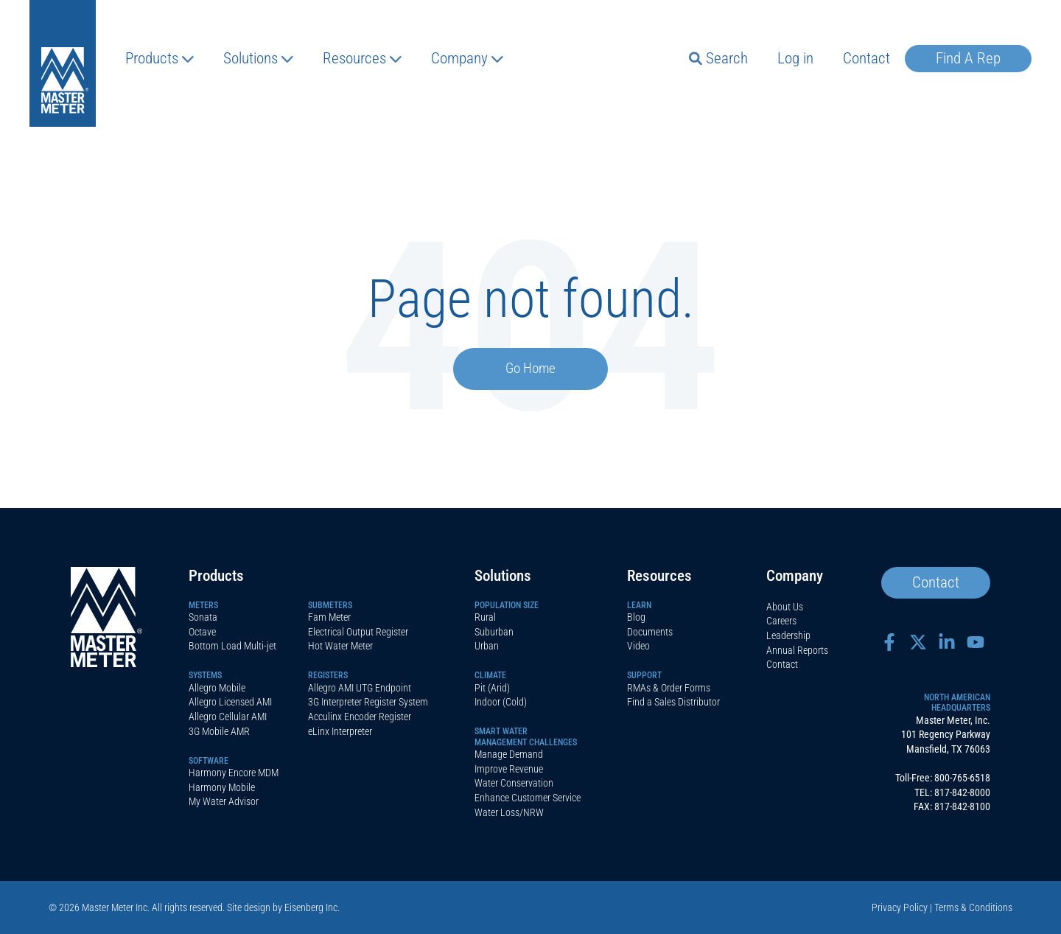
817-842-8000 (962, 792)
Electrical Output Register (358, 632)
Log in (795, 58)
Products (159, 58)
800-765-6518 (962, 778)
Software (208, 761)
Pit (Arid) (492, 688)
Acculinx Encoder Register (359, 716)
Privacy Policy (900, 907)
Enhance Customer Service (528, 798)
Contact (866, 58)
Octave (202, 632)
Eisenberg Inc (310, 907)
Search (718, 58)
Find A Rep (968, 58)
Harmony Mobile (222, 787)
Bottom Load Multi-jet (232, 646)
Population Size (507, 605)
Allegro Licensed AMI (230, 702)
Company (467, 58)
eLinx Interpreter (340, 731)
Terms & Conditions (973, 907)
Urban (487, 646)
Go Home (530, 368)
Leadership (788, 635)
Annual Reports (797, 650)
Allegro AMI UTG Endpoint (359, 688)
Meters (203, 605)
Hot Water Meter (340, 646)
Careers (781, 621)
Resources (362, 58)
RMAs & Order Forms (668, 688)
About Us (784, 607)
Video (638, 646)
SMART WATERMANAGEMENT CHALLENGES (526, 736)
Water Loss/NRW (509, 812)
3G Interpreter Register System (368, 702)
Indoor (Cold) (501, 702)
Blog (636, 617)
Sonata (203, 617)
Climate (490, 675)
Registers (328, 675)
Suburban (494, 632)
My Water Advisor (224, 801)
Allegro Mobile (217, 688)
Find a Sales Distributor (673, 702)
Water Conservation (514, 783)
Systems (205, 675)
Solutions (258, 58)
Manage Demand (509, 754)
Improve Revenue (509, 769)
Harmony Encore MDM (234, 772)
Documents (650, 632)
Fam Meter (329, 617)
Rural (485, 617)
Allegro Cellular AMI (228, 716)
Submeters (330, 605)
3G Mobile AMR (219, 731)
